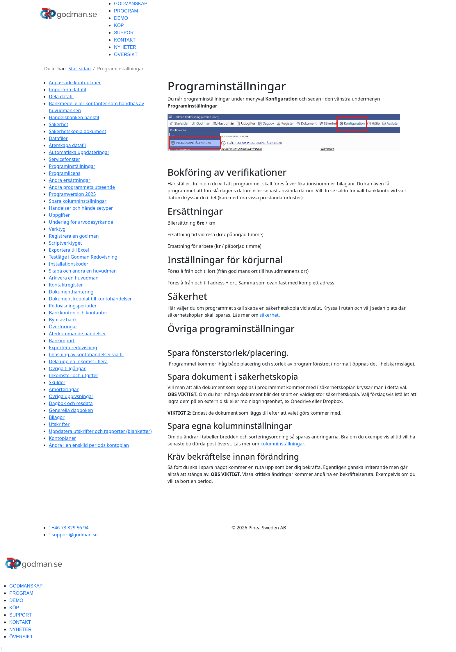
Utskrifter (59, 424)
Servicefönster (64, 159)
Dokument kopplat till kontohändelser (90, 298)
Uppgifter (59, 215)
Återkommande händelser (77, 333)
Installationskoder (68, 264)
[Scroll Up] (1, 648)
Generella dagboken (71, 410)
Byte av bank (63, 319)
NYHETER (125, 47)
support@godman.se (75, 534)
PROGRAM (126, 10)
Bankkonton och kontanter (78, 312)
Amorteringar (64, 389)
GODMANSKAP (130, 3)
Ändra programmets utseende (82, 187)
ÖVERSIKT (126, 54)
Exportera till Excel (69, 250)
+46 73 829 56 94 (70, 527)
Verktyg (57, 229)
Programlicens (64, 173)
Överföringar (63, 326)
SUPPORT (125, 32)
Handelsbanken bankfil (74, 117)
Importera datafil (67, 89)
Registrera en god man (74, 236)
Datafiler (58, 138)
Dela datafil (61, 96)
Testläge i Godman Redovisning (83, 257)
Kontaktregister (66, 285)
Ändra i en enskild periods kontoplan (89, 445)
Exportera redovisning (73, 347)
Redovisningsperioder (73, 305)
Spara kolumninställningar (77, 201)
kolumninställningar (282, 443)
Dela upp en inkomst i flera (78, 361)
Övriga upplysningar (71, 396)
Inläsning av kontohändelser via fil (86, 354)
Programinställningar (72, 166)
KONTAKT (125, 39)
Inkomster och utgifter (73, 375)
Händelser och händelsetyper (81, 208)
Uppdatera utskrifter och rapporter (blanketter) (100, 431)
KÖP (119, 25)
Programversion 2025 (72, 194)
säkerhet (269, 315)
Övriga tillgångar (67, 368)
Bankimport (62, 340)
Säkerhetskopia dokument (77, 131)
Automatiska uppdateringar (79, 152)
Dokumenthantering (71, 292)
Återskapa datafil (67, 145)
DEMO (121, 18)
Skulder (57, 382)
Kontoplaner (62, 438)
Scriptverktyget (65, 243)
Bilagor (57, 417)
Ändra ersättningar (69, 180)
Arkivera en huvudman (74, 278)
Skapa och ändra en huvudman (83, 271)
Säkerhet (58, 124)
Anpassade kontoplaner (75, 82)
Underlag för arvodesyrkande (81, 222)
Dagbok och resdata (71, 403)
